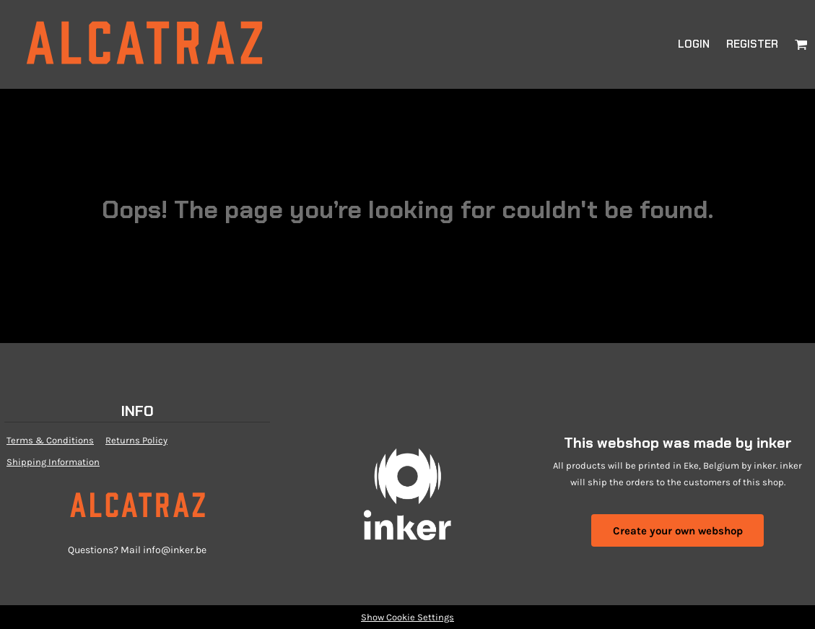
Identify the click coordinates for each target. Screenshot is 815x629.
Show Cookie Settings (407, 617)
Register (752, 44)
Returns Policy (136, 440)
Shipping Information (53, 461)
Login (694, 44)
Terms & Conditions (50, 440)
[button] (801, 44)
